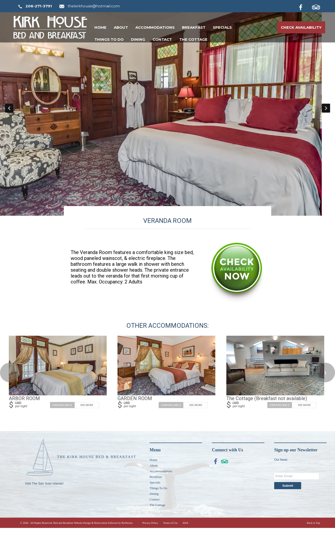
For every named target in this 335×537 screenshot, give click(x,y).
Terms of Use (170, 531)
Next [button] (326, 112)
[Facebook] (304, 6)
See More (86, 414)
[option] (167, 112)
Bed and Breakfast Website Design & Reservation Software (85, 531)
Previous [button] (9, 112)
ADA (185, 531)
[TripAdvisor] (318, 6)
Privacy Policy (150, 531)
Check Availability (301, 27)
